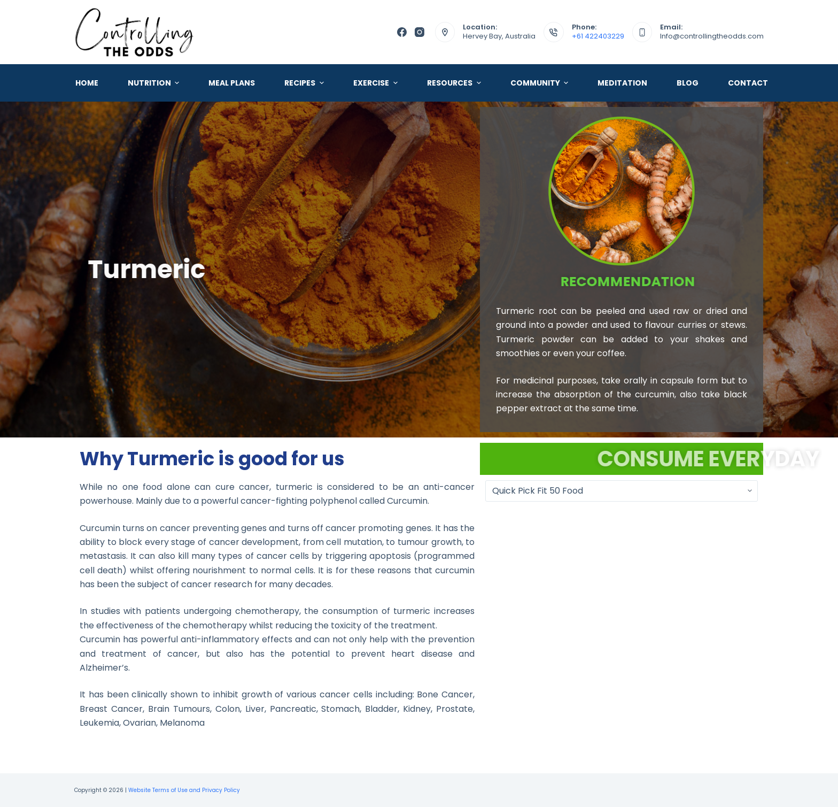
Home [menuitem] (86, 83)
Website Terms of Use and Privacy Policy (184, 790)
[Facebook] (402, 32)
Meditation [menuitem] (622, 83)
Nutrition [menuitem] (155, 83)
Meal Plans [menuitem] (231, 83)
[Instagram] (419, 32)
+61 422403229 (598, 36)
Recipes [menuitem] (305, 83)
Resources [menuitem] (455, 83)
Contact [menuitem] (748, 83)
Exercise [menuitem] (376, 83)
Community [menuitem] (540, 83)
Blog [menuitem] (688, 83)
